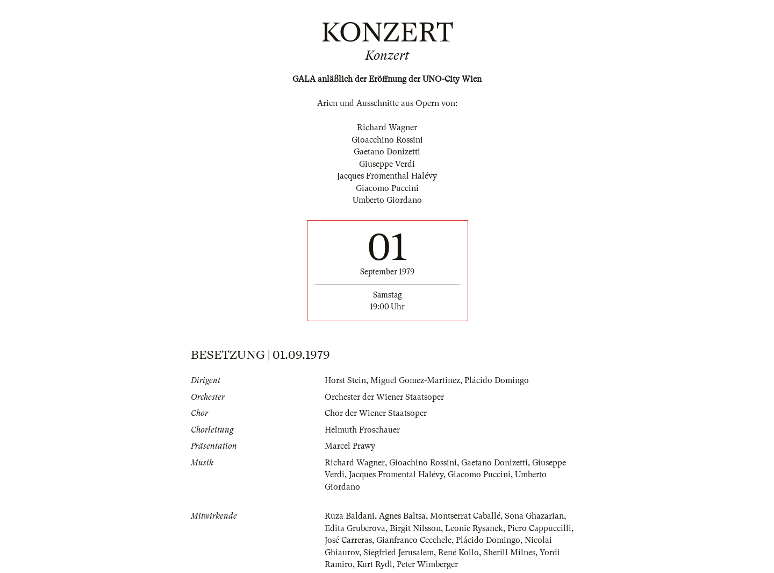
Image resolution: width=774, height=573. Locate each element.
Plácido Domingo (496, 380)
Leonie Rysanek (474, 528)
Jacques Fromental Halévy (396, 474)
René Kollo (458, 552)
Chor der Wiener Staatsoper (376, 413)
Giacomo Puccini (479, 474)
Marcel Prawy (350, 446)
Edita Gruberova (355, 528)
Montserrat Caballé (465, 516)
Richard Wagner (355, 463)
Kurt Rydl (374, 564)
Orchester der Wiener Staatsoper (384, 397)
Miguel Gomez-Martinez (415, 380)
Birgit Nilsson (415, 528)
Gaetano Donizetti (494, 463)
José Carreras (348, 540)
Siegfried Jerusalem (398, 552)
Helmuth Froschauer (362, 430)
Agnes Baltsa (402, 516)
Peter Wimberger (427, 564)
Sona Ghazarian (534, 516)
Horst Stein (345, 380)
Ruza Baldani (350, 516)
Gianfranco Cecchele (414, 540)
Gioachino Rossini (423, 463)
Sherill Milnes (509, 552)
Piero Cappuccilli (539, 528)
